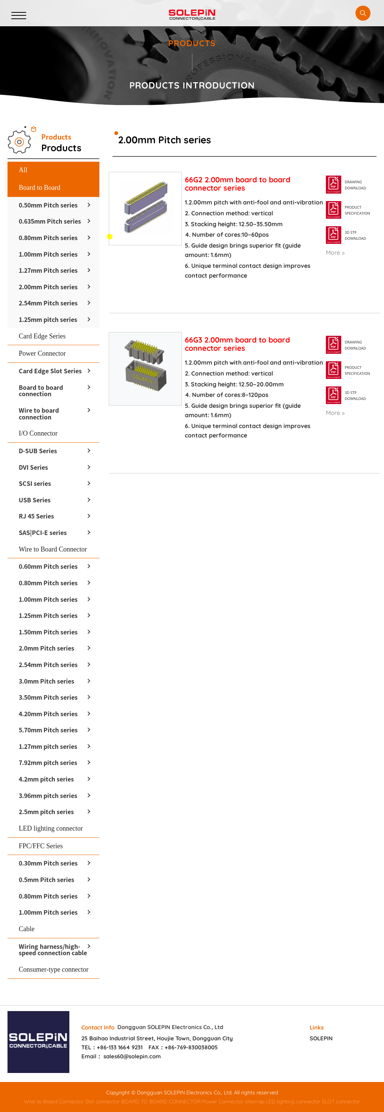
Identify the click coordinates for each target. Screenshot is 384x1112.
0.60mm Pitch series (48, 566)
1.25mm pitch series (48, 319)
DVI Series (33, 467)
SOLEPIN (321, 1038)
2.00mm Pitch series (48, 286)
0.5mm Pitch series (46, 879)
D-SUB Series (38, 450)
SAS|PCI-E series (43, 532)
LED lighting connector (293, 1101)
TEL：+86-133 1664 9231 (111, 1047)
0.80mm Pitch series (48, 237)
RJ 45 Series (36, 515)
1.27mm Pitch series (48, 270)
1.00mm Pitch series (48, 253)
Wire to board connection (39, 413)
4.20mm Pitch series (48, 713)
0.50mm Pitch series (48, 204)
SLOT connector (341, 1101)
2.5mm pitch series (46, 811)
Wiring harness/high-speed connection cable (53, 949)
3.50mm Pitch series (48, 697)
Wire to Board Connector (54, 1101)
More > (335, 252)
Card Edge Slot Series (50, 370)
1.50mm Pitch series (48, 631)
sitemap (254, 1101)
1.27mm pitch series (48, 746)
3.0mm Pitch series (46, 680)
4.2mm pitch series (46, 778)
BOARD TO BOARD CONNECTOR (161, 1101)
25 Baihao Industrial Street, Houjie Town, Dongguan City (157, 1038)
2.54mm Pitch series (48, 302)
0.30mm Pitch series (48, 862)
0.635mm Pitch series (50, 220)
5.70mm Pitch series (48, 729)
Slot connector (102, 1101)
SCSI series (35, 483)
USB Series (35, 499)
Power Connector (222, 1101)
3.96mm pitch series (48, 795)
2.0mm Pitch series (46, 647)
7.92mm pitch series (48, 762)
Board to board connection (41, 390)
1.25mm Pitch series (48, 615)
